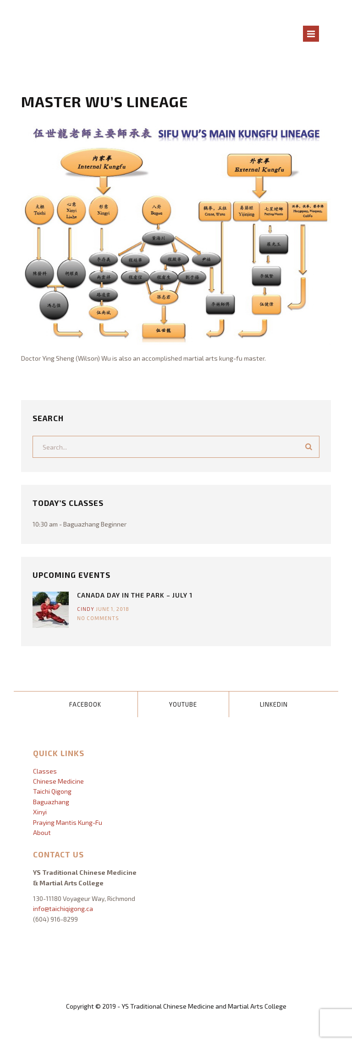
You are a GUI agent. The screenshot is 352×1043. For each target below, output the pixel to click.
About (42, 832)
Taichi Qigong (52, 791)
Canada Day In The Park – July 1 (134, 595)
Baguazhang (51, 802)
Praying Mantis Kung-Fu (67, 822)
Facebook (85, 704)
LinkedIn (274, 704)
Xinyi (40, 812)
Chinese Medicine (58, 781)
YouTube (183, 704)
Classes (45, 771)
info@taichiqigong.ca (63, 908)
